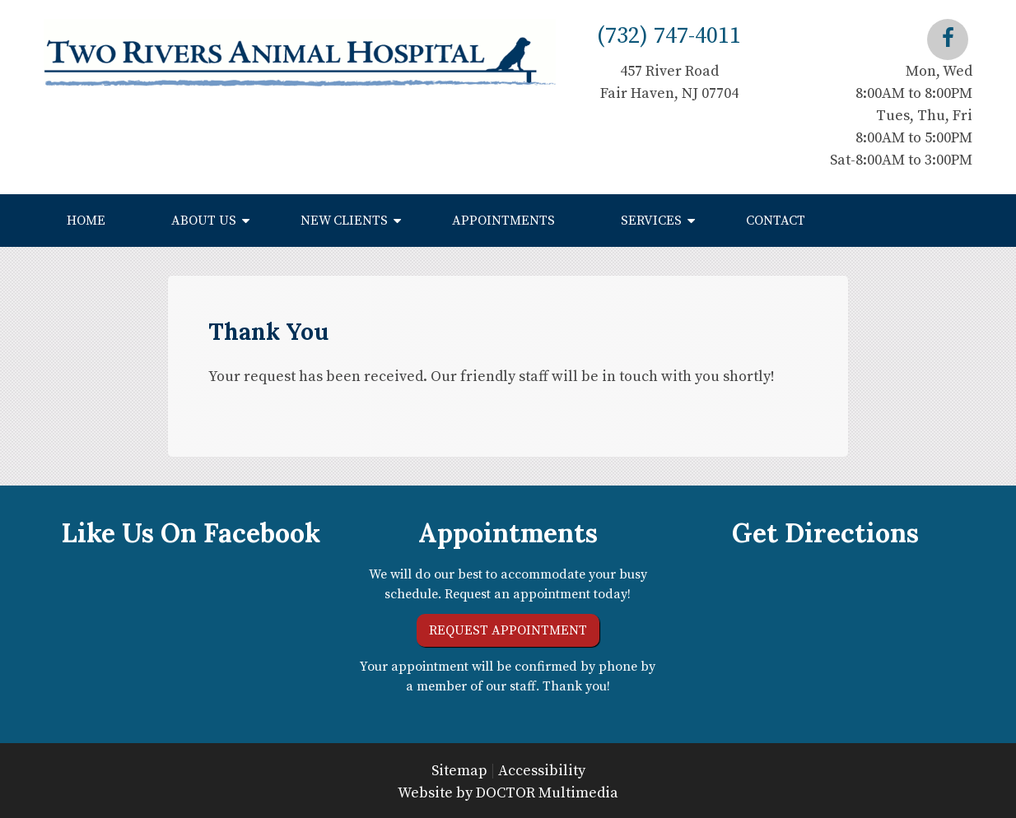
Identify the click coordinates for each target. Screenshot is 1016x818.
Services (651, 220)
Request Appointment (508, 630)
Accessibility (541, 770)
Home (86, 220)
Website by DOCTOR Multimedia (508, 792)
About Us (203, 220)
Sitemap (459, 770)
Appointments (503, 220)
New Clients (344, 220)
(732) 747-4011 (669, 35)
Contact (775, 220)
